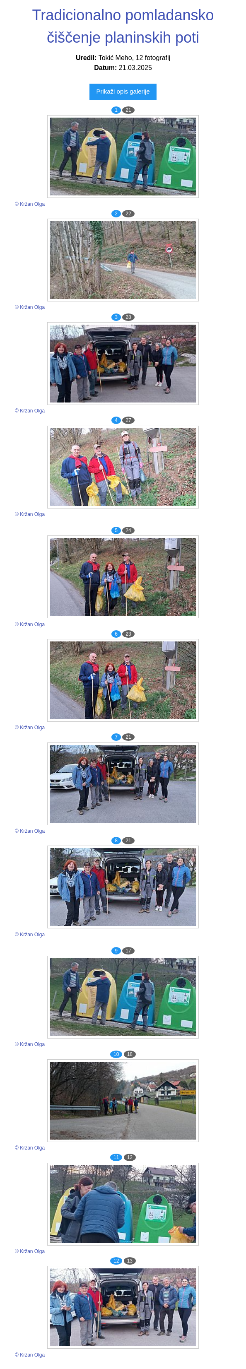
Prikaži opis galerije (123, 91)
